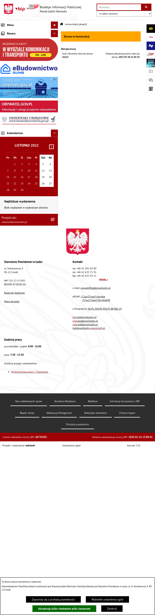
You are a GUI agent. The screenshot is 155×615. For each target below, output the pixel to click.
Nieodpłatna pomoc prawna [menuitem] (18, 90)
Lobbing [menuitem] (6, 104)
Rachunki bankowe (14, 458)
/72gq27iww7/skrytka (93, 461)
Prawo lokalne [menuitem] (10, 54)
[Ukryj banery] (54, 198)
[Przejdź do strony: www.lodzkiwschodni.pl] (150, 54)
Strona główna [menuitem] (10, 32)
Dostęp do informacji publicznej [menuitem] (20, 126)
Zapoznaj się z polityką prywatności (53, 599)
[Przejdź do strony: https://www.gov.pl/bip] (150, 37)
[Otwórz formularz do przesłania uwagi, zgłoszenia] (150, 80)
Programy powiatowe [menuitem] (14, 111)
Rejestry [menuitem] (6, 176)
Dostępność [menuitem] (8, 133)
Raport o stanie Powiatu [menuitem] (16, 61)
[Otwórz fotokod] (150, 88)
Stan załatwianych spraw (28, 566)
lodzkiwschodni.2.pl (89, 493)
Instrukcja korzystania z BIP (125, 566)
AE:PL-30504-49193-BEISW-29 (105, 474)
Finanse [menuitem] (6, 68)
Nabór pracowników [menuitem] (13, 154)
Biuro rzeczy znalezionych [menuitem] (16, 118)
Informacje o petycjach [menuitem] (15, 97)
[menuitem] (29, 39)
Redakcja (92, 566)
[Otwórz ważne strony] (150, 71)
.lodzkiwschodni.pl (84, 482)
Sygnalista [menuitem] (7, 161)
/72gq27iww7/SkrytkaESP (96, 465)
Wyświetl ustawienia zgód (107, 599)
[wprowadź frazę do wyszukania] (119, 7)
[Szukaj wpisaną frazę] (146, 7)
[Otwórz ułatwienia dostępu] (150, 28)
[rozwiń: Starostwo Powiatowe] (55, 46)
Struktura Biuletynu (65, 566)
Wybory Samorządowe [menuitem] (14, 169)
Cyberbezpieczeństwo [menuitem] (14, 183)
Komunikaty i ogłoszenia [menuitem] (16, 75)
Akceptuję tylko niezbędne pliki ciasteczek (64, 609)
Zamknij (112, 608)
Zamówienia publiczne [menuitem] (15, 83)
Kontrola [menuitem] (6, 147)
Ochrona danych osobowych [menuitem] (18, 140)
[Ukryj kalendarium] (54, 298)
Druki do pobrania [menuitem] (12, 190)
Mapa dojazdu (12, 466)
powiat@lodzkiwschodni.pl (96, 453)
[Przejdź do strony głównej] (42, 9)
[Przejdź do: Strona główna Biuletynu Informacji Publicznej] (61, 24)
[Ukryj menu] (54, 25)
